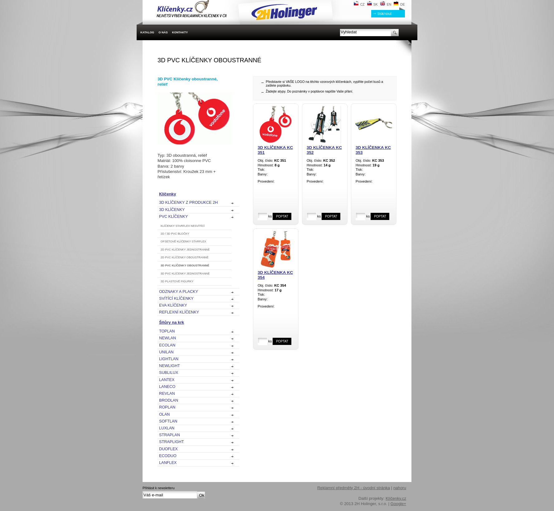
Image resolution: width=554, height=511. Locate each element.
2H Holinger (231, 9)
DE (399, 4)
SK (372, 4)
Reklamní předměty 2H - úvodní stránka (353, 487)
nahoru (399, 487)
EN (385, 4)
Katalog (147, 32)
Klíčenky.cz (396, 498)
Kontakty (180, 32)
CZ (359, 4)
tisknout (384, 13)
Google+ (398, 503)
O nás (163, 32)
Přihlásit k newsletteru (159, 488)
